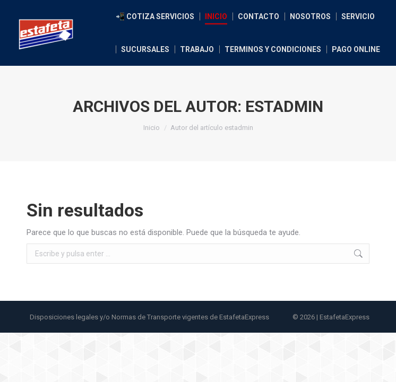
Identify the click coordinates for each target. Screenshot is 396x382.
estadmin (284, 106)
